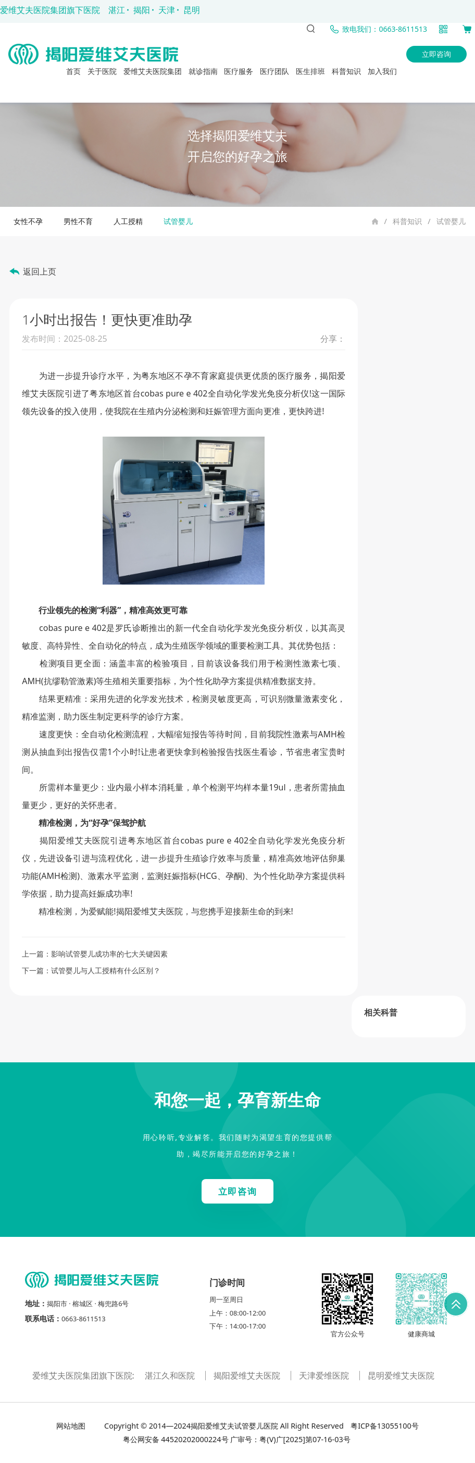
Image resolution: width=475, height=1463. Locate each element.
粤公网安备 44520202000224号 (176, 1439)
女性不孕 (28, 221)
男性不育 (78, 221)
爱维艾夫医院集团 (152, 71)
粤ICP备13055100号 (383, 1426)
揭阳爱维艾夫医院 (248, 1375)
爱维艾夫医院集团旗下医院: (84, 1375)
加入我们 (382, 71)
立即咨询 (436, 54)
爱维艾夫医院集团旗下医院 (50, 10)
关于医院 (102, 71)
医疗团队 (274, 71)
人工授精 (128, 221)
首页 (73, 71)
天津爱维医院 (325, 1375)
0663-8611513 (83, 1318)
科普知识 (346, 71)
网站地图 (72, 1426)
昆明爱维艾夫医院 (401, 1375)
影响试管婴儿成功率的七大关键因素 (109, 954)
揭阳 (141, 10)
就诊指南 (203, 71)
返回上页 (39, 271)
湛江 (116, 10)
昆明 (191, 10)
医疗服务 (238, 71)
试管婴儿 (451, 221)
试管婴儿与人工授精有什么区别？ (105, 970)
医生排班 (310, 71)
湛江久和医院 (171, 1375)
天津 (166, 10)
